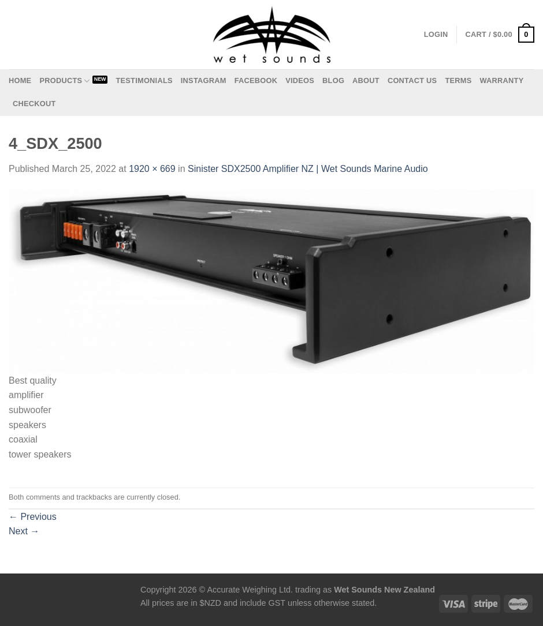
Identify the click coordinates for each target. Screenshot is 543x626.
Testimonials (144, 80)
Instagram (203, 80)
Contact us (412, 80)
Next (24, 531)
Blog (333, 80)
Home (20, 80)
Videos (299, 80)
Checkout (34, 103)
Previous (33, 517)
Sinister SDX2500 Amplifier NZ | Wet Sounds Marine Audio (308, 169)
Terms (458, 80)
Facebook (256, 80)
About (366, 80)
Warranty (501, 80)
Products (64, 81)
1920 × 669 (152, 169)
